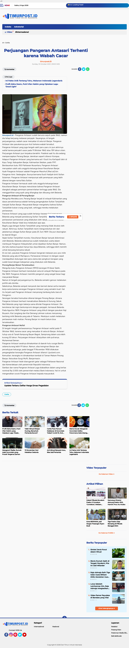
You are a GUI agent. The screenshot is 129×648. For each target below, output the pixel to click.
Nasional (55, 627)
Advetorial (19, 27)
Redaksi (114, 627)
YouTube (26, 636)
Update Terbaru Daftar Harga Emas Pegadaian (26, 385)
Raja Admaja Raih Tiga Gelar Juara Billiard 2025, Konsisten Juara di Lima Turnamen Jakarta (100, 574)
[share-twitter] (83, 69)
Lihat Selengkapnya (106, 608)
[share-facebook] (79, 69)
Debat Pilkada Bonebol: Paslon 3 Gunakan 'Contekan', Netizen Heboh (95, 502)
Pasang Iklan (116, 630)
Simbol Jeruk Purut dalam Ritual (98, 551)
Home (7, 5)
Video (9, 32)
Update (73, 217)
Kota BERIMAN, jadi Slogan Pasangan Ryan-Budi (95, 524)
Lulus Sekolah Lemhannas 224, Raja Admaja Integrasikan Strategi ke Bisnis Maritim (99, 586)
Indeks (8, 27)
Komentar (9, 69)
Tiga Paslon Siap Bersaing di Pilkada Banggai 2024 (115, 524)
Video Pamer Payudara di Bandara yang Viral (100, 596)
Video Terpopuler (96, 467)
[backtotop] (64, 618)
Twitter (21, 636)
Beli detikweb (116, 636)
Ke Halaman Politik (107, 533)
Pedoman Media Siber (119, 633)
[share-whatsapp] (87, 69)
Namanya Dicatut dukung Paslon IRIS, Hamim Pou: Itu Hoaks (116, 502)
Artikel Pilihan (94, 484)
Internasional (23, 32)
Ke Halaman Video (106, 474)
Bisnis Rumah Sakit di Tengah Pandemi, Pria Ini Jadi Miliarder (99, 563)
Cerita (6, 394)
